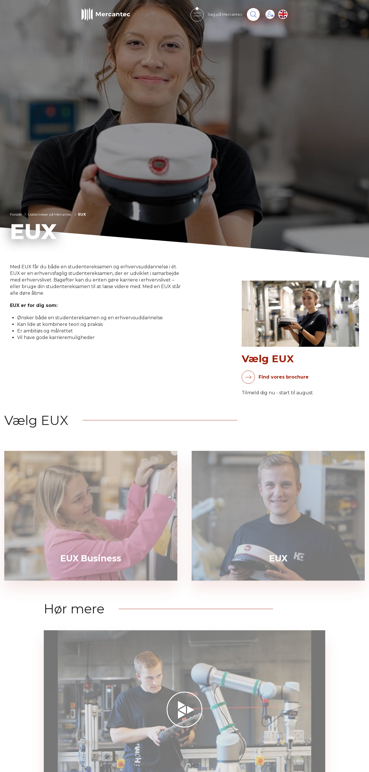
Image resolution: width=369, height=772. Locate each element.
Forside (15, 214)
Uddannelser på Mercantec (50, 214)
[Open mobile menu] (197, 14)
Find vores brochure (284, 377)
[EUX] (278, 525)
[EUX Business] (90, 525)
